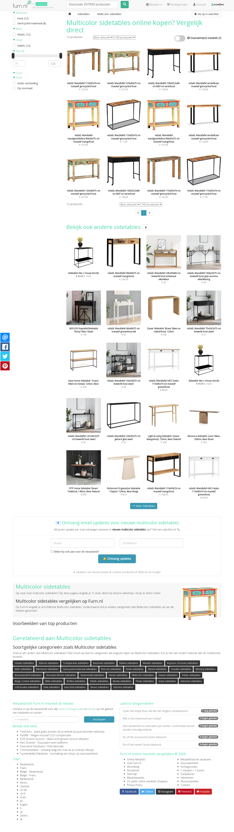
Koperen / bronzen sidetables (182, 663)
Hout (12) (23, 18)
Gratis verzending (27, 83)
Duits (23, 797)
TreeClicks (26, 731)
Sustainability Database (34, 753)
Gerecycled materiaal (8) (31, 23)
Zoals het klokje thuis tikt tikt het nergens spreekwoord (170, 711)
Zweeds (24, 786)
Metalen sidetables (152, 663)
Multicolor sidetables (143, 675)
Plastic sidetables (145, 681)
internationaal (55, 746)
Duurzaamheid (189, 763)
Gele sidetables (52, 687)
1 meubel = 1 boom (192, 770)
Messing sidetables (205, 669)
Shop (17, 40)
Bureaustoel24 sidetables (28, 675)
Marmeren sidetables (47, 669)
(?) (219, 38)
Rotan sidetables (134, 669)
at (21, 819)
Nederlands (27, 764)
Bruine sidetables (122, 681)
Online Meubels (136, 759)
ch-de (23, 790)
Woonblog (133, 766)
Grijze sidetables (167, 681)
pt (21, 801)
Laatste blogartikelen (137, 703)
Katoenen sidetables (191, 681)
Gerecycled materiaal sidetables (80, 669)
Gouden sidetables (181, 669)
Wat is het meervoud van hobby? (170, 718)
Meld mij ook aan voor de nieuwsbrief (75, 551)
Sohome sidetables (123, 687)
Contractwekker (29, 750)
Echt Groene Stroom (32, 739)
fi (20, 808)
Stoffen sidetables (76, 681)
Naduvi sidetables (128, 663)
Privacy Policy (134, 785)
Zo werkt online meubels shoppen (147, 781)
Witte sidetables (53, 681)
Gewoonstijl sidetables (92, 675)
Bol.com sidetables (111, 669)
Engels (24, 804)
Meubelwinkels (135, 777)
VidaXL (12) (24, 34)
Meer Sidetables (144, 506)
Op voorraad (24, 88)
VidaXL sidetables (191, 675)
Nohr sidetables (23, 669)
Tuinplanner (187, 774)
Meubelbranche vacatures (196, 759)
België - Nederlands (31, 771)
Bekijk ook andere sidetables (107, 227)
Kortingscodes (189, 766)
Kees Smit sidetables (75, 687)
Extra (17, 77)
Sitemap (132, 774)
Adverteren (187, 777)
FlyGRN (24, 735)
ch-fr (22, 793)
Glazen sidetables (118, 675)
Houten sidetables (24, 663)
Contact (185, 785)
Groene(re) (41, 3)
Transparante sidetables (75, 663)
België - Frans (28, 775)
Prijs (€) (18, 51)
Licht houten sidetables (27, 687)
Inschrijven (99, 719)
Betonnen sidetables (104, 663)
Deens (24, 815)
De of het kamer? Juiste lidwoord (170, 744)
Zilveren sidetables (48, 663)
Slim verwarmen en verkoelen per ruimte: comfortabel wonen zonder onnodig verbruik (170, 727)
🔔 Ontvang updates (117, 559)
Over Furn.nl (134, 763)
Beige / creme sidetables (27, 681)
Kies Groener (27, 742)
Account (199, 4)
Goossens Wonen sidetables (61, 675)
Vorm (17, 73)
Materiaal (20, 12)
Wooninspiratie (189, 781)
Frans (23, 768)
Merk (17, 29)
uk (21, 812)
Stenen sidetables (157, 669)
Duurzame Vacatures (32, 746)
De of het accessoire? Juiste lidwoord (170, 737)
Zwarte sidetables (167, 675)
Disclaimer (133, 770)
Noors (23, 782)
